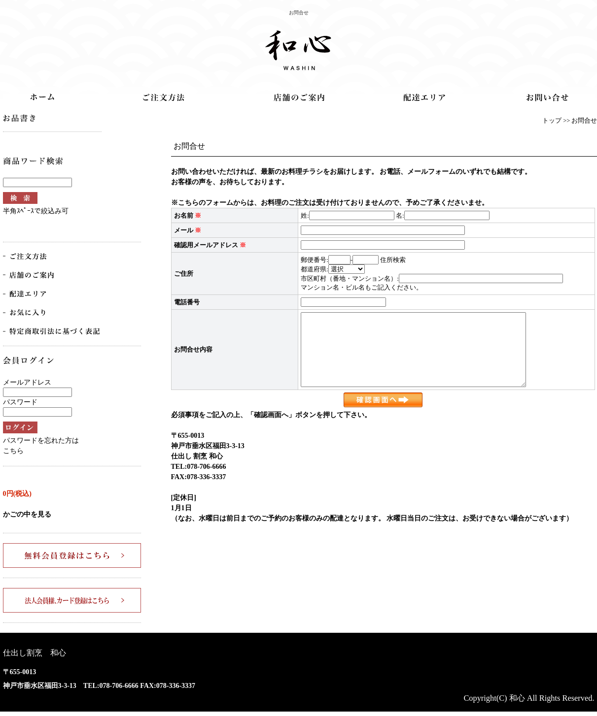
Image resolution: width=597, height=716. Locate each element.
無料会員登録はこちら (72, 555)
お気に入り (30, 312)
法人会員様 (72, 600)
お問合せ (547, 97)
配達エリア (424, 97)
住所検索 (393, 259)
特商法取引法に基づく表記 (52, 331)
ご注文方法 (164, 97)
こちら (13, 451)
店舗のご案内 (299, 97)
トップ (42, 97)
